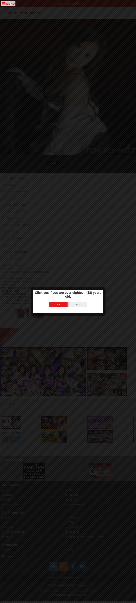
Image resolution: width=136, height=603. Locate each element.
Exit (78, 251)
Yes (58, 251)
